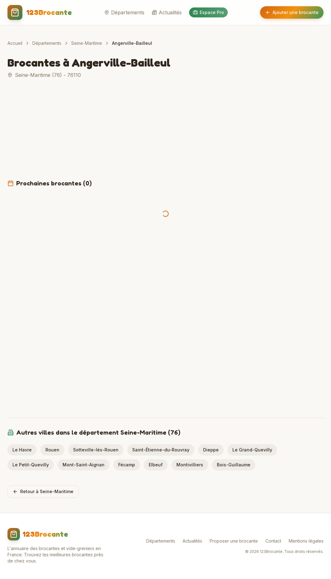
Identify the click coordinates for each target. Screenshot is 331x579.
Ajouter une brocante (292, 12)
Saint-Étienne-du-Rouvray (160, 449)
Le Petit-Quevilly (30, 464)
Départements (124, 12)
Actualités (167, 12)
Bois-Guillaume (233, 464)
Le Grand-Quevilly (252, 449)
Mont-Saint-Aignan (84, 464)
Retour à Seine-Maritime (43, 491)
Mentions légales (306, 541)
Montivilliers (189, 464)
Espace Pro (208, 12)
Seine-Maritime (86, 43)
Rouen (52, 449)
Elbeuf (156, 464)
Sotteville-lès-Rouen (96, 449)
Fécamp (126, 464)
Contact (273, 541)
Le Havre (22, 449)
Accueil (14, 43)
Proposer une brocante (234, 541)
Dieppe (211, 449)
